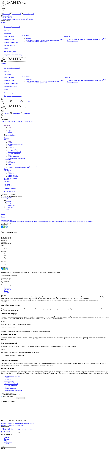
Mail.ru (7, 209)
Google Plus (8, 207)
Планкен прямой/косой (53, 221)
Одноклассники (9, 205)
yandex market (8, 442)
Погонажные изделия (66, 221)
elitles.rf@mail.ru (7, 197)
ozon (5, 440)
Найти (3, 448)
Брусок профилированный (8, 221)
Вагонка (18, 221)
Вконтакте (8, 201)
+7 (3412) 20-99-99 (6, 17)
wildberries (7, 443)
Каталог (10, 142)
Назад (9, 127)
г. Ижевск (10, 130)
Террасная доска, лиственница (85, 221)
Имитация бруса (32, 221)
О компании (11, 162)
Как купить (11, 173)
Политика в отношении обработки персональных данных (17, 423)
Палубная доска (41, 221)
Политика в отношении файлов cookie (12, 425)
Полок (74, 221)
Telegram (7, 203)
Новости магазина (7, 396)
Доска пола (24, 221)
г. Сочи (10, 132)
